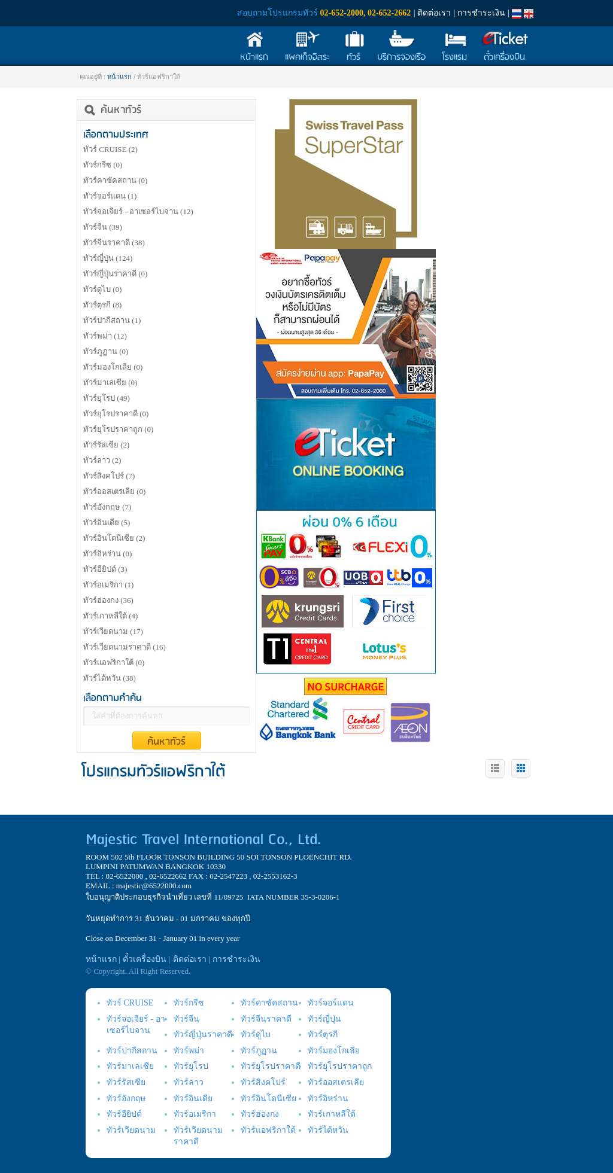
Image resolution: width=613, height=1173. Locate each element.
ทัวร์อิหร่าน (107, 553)
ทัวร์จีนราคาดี (114, 242)
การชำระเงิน (481, 12)
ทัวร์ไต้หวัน (109, 678)
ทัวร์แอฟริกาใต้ (113, 662)
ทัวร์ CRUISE (110, 149)
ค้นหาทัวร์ (166, 741)
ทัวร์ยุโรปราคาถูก (118, 429)
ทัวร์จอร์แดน (109, 195)
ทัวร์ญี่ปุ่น (107, 258)
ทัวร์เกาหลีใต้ (110, 615)
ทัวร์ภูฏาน (105, 351)
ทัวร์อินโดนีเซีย (114, 538)
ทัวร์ (353, 57)
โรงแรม (454, 57)
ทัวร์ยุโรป (106, 398)
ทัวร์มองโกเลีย (112, 366)
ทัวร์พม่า (105, 335)
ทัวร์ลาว (102, 460)
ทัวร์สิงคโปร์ (109, 475)
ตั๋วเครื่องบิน (504, 57)
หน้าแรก (254, 57)
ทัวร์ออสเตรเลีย (114, 491)
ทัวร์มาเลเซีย (110, 382)
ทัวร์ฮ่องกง (108, 600)
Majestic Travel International (147, 31)
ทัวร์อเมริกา (108, 584)
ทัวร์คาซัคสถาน (115, 180)
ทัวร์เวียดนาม (113, 631)
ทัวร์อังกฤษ (107, 506)
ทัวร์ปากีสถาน (112, 320)
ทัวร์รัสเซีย (106, 444)
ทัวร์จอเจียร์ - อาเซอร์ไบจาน (138, 211)
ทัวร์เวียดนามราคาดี (124, 646)
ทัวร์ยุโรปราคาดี (115, 413)
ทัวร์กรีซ (102, 164)
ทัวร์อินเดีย (106, 522)
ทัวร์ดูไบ (102, 289)
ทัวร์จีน (102, 227)
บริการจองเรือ (401, 57)
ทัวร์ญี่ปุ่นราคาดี (115, 273)
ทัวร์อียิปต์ (105, 569)
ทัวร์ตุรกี (102, 304)
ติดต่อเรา (434, 12)
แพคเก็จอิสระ (307, 57)
